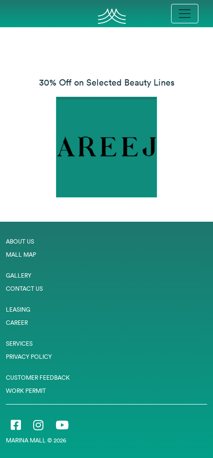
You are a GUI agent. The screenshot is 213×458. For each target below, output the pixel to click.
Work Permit (26, 390)
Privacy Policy (29, 356)
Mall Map (21, 254)
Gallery (18, 275)
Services (19, 343)
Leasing (18, 309)
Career (17, 322)
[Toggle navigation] (184, 13)
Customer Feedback (38, 377)
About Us (20, 241)
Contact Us (24, 288)
